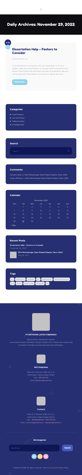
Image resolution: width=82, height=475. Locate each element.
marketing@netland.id (35, 423)
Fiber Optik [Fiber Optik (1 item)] (20, 279)
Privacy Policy (62, 468)
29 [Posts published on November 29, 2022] (23, 221)
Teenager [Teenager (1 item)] (40, 283)
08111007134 (43, 378)
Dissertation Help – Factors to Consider (34, 51)
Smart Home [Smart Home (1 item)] (29, 283)
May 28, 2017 (23, 255)
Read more (20, 82)
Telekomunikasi (18, 121)
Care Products (18, 114)
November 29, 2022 (18, 248)
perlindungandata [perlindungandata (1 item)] (61, 279)
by (27, 59)
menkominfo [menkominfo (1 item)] (47, 279)
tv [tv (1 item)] (47, 283)
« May (13, 225)
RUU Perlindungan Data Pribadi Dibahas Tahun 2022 (46, 175)
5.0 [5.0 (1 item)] (12, 279)
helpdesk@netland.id (43, 380)
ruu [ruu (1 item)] (12, 283)
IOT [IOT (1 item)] (38, 279)
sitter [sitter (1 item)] (19, 283)
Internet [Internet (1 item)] (30, 279)
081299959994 (38, 420)
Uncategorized (18, 59)
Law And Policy (18, 118)
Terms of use (48, 468)
